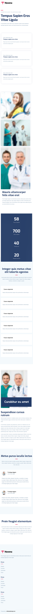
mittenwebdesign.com (10, 611)
